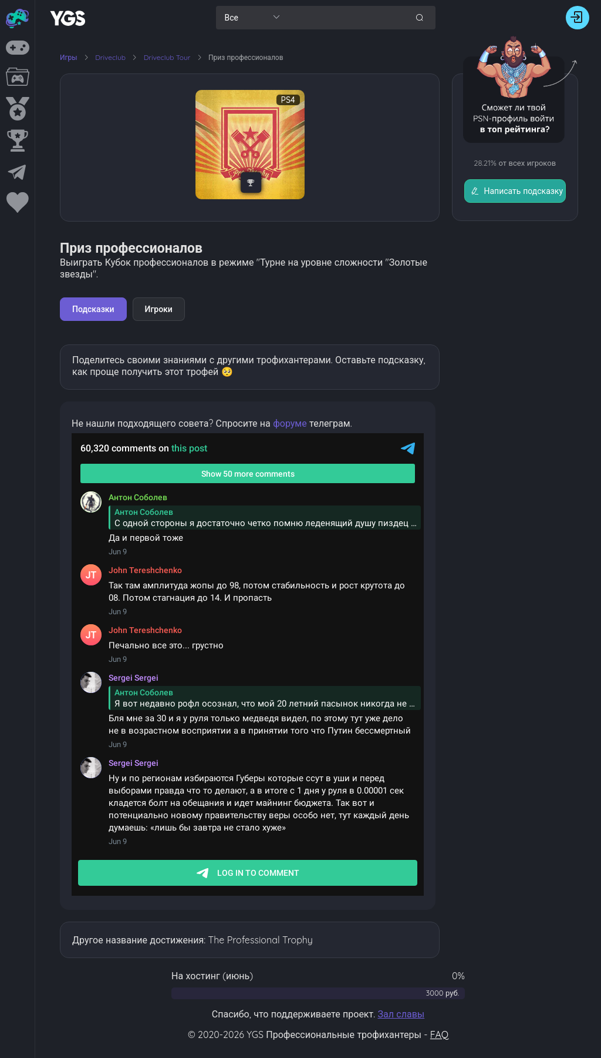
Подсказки (93, 309)
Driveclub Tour (168, 57)
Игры (68, 57)
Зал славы (400, 1014)
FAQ (439, 1034)
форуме (290, 423)
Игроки (159, 309)
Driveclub (111, 57)
